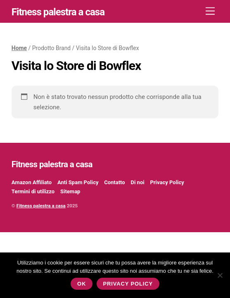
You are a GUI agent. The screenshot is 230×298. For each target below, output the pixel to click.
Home (19, 48)
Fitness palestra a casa (41, 206)
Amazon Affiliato (32, 182)
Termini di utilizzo (33, 191)
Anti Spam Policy (77, 182)
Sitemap (70, 191)
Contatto (114, 182)
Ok (81, 284)
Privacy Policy (167, 182)
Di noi (137, 182)
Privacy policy (127, 284)
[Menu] (210, 11)
